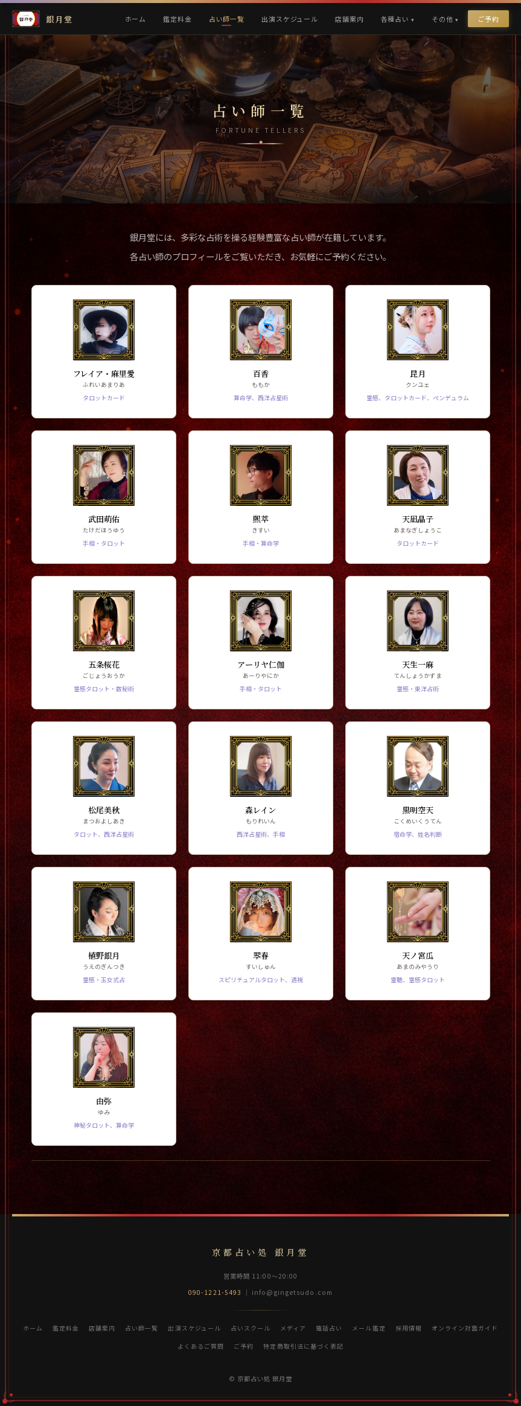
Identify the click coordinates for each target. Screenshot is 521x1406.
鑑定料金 (177, 19)
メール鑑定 (368, 1327)
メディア (293, 1327)
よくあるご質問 (200, 1345)
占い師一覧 (227, 19)
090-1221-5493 (214, 1292)
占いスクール (250, 1327)
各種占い (395, 19)
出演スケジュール (289, 19)
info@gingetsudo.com (292, 1292)
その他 (442, 19)
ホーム (136, 19)
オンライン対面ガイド (465, 1327)
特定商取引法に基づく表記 (303, 1345)
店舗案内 (349, 19)
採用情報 (408, 1327)
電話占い (329, 1327)
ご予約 (488, 19)
